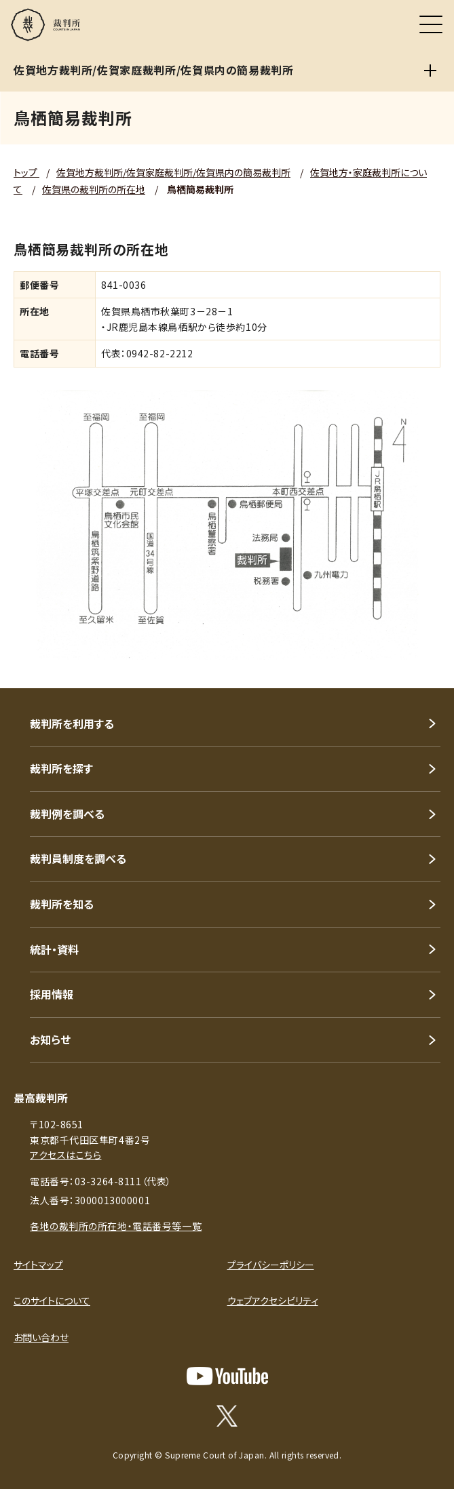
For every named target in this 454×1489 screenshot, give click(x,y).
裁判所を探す (61, 768)
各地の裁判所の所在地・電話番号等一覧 (116, 1226)
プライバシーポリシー (270, 1264)
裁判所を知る (62, 904)
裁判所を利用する (72, 723)
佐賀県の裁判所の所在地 (93, 189)
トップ (26, 172)
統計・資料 (54, 949)
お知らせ (50, 1039)
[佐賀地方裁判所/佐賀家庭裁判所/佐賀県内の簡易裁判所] (430, 70)
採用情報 (51, 994)
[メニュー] (431, 24)
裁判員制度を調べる (78, 858)
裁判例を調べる (67, 814)
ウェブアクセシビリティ (272, 1300)
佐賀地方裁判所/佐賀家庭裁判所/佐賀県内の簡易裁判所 (173, 172)
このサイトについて (52, 1300)
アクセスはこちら (65, 1155)
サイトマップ (38, 1264)
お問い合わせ (41, 1337)
